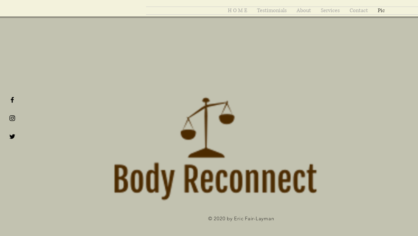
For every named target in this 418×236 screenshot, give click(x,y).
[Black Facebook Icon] (12, 100)
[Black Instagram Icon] (12, 118)
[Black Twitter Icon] (12, 136)
